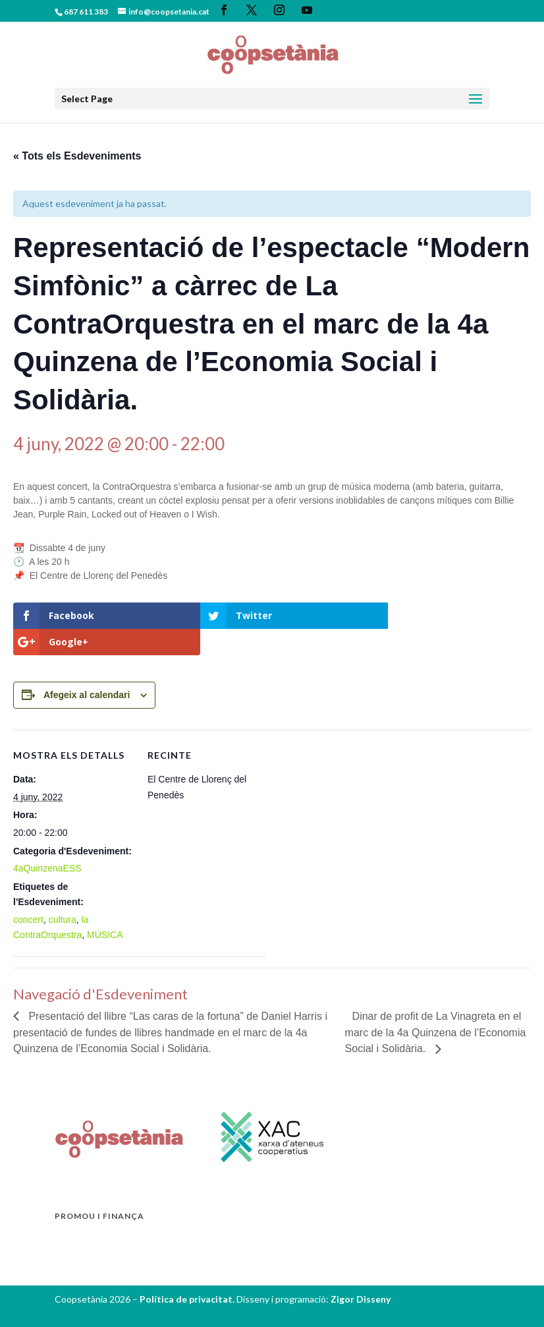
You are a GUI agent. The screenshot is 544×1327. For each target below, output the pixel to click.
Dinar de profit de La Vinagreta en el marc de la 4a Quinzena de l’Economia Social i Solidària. (435, 1006)
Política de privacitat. (188, 1272)
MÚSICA (104, 908)
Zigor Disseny (361, 1272)
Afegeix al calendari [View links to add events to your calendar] (86, 668)
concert (28, 893)
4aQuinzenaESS (47, 842)
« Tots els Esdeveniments (77, 156)
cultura (62, 893)
